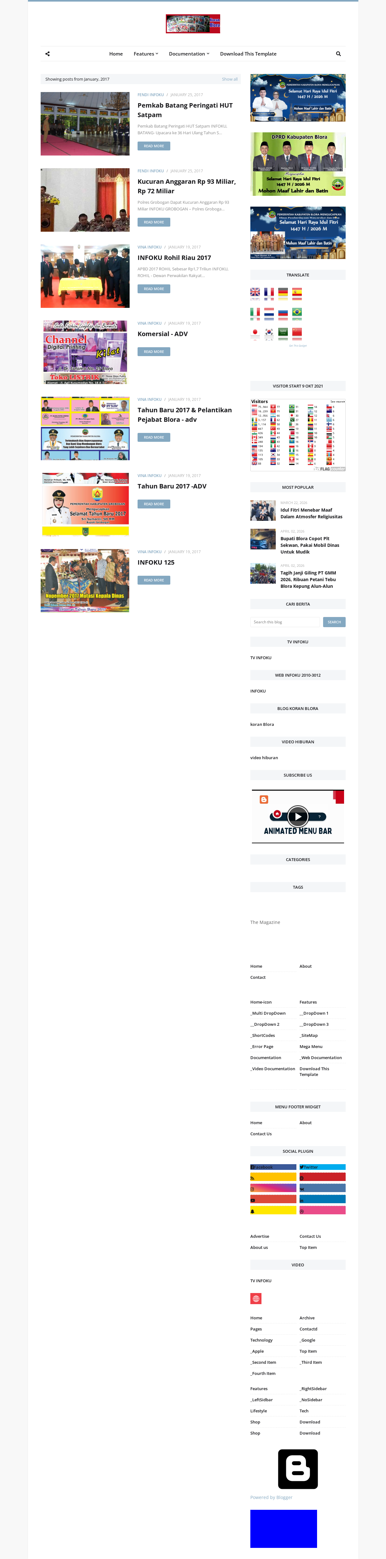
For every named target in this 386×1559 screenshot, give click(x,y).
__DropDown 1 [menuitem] (314, 1013)
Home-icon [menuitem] (261, 1002)
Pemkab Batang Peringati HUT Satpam (185, 110)
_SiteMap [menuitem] (309, 1035)
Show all (230, 79)
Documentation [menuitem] (187, 53)
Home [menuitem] (116, 53)
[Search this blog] (285, 622)
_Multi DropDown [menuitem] (268, 1013)
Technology (261, 1340)
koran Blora (262, 724)
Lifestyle (258, 1411)
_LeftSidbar (261, 1400)
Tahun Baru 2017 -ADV (172, 486)
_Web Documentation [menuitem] (321, 1057)
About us (259, 1247)
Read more (154, 145)
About (306, 966)
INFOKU (258, 691)
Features (258, 1388)
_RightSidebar (313, 1388)
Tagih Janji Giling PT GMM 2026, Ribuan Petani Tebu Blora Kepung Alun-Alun (308, 579)
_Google (307, 1340)
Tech (304, 1411)
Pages (256, 1329)
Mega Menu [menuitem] (311, 1046)
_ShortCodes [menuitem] (262, 1035)
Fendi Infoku (151, 94)
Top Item (308, 1247)
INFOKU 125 (156, 562)
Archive (307, 1318)
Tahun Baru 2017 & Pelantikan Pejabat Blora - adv (185, 415)
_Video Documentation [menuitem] (272, 1068)
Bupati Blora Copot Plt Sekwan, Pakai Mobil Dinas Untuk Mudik (310, 545)
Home (256, 966)
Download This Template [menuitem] (248, 53)
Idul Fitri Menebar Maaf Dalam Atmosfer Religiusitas (311, 513)
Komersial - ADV (163, 333)
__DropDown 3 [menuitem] (314, 1024)
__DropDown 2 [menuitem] (264, 1024)
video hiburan (264, 757)
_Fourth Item (262, 1373)
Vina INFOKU (150, 247)
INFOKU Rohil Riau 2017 (174, 257)
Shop (255, 1422)
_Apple (257, 1351)
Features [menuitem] (144, 53)
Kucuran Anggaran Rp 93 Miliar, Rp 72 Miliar (187, 186)
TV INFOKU (261, 657)
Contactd (308, 1329)
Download (310, 1422)
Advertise (259, 1236)
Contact (258, 977)
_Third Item (311, 1362)
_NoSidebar (311, 1400)
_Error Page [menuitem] (261, 1046)
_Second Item (263, 1362)
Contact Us (261, 1134)
